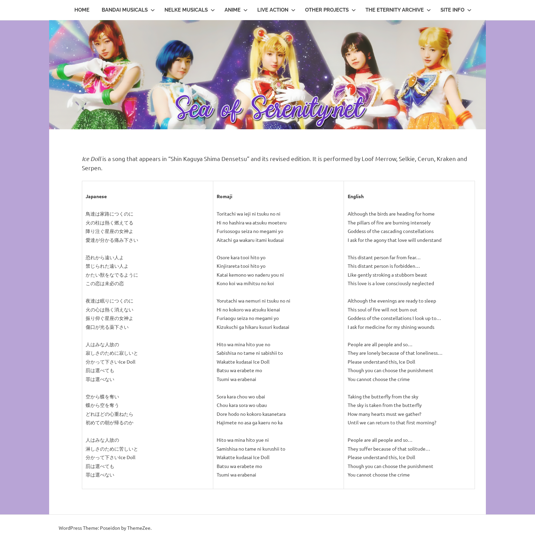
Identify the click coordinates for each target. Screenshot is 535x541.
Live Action (276, 10)
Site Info (456, 10)
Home (81, 10)
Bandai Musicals (128, 10)
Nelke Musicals (189, 10)
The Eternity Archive (398, 10)
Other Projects (330, 10)
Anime (236, 10)
